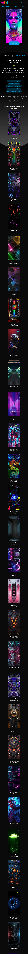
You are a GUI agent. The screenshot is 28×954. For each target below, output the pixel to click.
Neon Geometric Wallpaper (14, 293)
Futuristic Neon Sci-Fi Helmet (14, 356)
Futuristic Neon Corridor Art (14, 387)
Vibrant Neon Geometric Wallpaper (14, 262)
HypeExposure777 (18, 55)
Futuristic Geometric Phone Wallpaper (14, 761)
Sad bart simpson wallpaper (14, 88)
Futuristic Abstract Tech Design (14, 200)
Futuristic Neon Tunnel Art (14, 418)
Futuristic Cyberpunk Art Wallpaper (14, 668)
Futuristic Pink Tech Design (14, 605)
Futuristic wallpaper (18, 6)
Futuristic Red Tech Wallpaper (14, 325)
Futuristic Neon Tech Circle (14, 917)
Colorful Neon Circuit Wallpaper (14, 231)
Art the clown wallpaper (14, 83)
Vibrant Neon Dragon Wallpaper (14, 481)
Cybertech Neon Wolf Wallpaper (14, 449)
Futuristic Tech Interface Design (14, 949)
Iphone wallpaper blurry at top (14, 91)
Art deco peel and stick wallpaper (14, 86)
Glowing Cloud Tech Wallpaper (14, 855)
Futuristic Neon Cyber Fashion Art (14, 824)
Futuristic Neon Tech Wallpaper (14, 637)
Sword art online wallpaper (14, 81)
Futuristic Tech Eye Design (14, 730)
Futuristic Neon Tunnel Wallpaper (14, 512)
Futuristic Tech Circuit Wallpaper (14, 699)
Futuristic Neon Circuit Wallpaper (14, 574)
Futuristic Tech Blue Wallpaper (14, 543)
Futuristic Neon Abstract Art (14, 169)
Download (14, 43)
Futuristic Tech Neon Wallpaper (14, 137)
